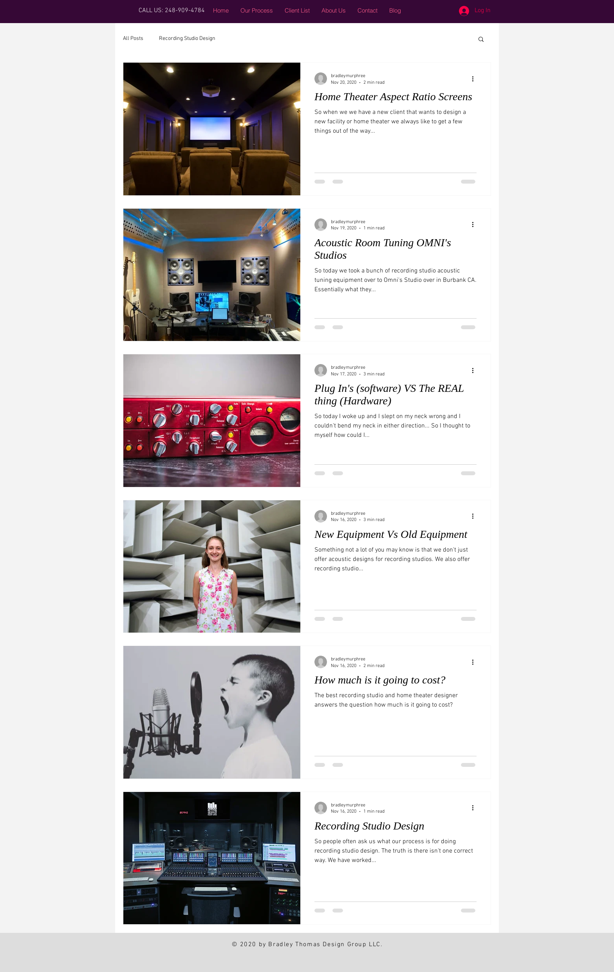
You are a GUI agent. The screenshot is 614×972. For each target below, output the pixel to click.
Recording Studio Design (187, 38)
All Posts (133, 38)
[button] (481, 40)
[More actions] (475, 78)
